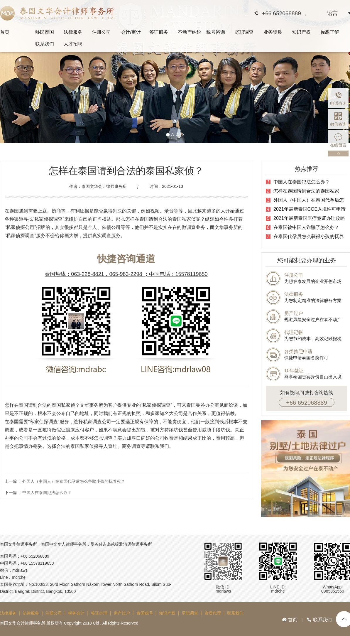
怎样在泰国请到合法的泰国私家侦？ (302, 191)
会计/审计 (131, 32)
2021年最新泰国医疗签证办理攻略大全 (305, 218)
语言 (332, 13)
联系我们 (44, 43)
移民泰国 (44, 32)
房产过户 (122, 613)
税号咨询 (215, 32)
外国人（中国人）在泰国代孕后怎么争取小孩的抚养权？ (73, 481)
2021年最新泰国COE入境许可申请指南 (306, 209)
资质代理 (212, 613)
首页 (4, 32)
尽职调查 (244, 32)
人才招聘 (73, 43)
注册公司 (101, 32)
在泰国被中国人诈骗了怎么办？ (302, 227)
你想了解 (329, 32)
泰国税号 (144, 613)
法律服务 (73, 32)
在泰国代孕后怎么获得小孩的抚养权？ (305, 236)
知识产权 (301, 32)
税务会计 (76, 613)
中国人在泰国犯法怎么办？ (47, 492)
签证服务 (158, 32)
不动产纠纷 (189, 32)
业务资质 (272, 32)
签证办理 (99, 613)
